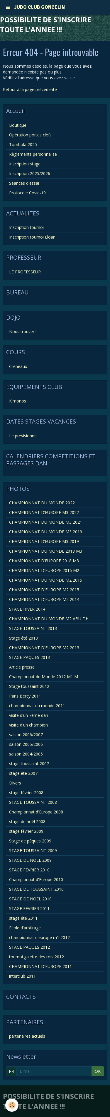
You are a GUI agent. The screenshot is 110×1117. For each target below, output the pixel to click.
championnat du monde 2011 (37, 705)
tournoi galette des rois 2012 (36, 957)
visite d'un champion (28, 725)
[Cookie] (11, 1105)
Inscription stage (24, 164)
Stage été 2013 (23, 638)
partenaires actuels (27, 1036)
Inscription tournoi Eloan (32, 237)
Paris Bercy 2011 (25, 696)
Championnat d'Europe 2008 (36, 812)
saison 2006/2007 (26, 734)
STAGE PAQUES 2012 (29, 947)
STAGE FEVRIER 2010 (29, 870)
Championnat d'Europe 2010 (36, 879)
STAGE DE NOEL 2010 (30, 899)
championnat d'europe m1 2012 (39, 937)
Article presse (22, 667)
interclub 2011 (22, 976)
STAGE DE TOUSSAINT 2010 (36, 889)
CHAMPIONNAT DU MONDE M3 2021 (45, 522)
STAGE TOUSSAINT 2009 (33, 850)
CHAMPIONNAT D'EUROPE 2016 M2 (44, 570)
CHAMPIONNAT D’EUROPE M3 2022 (44, 512)
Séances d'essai (24, 183)
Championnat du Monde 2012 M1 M (43, 676)
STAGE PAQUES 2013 (29, 657)
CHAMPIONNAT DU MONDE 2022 (42, 503)
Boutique (17, 125)
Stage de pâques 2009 (30, 841)
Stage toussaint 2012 (29, 686)
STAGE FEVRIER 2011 (29, 908)
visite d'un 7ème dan (28, 715)
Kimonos (17, 401)
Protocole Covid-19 (27, 193)
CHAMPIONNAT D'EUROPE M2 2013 (44, 647)
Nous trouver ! (22, 331)
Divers (15, 783)
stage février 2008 (26, 792)
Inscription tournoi (26, 227)
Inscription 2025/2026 (29, 173)
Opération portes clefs (30, 135)
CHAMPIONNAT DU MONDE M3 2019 (45, 531)
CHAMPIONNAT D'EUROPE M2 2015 (44, 589)
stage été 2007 (23, 773)
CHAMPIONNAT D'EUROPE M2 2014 (44, 599)
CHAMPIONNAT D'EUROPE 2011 (40, 966)
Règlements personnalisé (33, 154)
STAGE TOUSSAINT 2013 (33, 628)
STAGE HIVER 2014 (27, 609)
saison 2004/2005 (26, 754)
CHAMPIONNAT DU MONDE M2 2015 (45, 580)
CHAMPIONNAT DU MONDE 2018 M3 (45, 551)
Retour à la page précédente (30, 89)
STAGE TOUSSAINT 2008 (33, 802)
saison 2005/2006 (26, 744)
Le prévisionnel (23, 435)
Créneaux (18, 366)
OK (98, 1071)
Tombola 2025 (23, 144)
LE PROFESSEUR (25, 272)
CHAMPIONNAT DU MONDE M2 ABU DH (49, 618)
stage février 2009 (26, 831)
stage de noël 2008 (27, 821)
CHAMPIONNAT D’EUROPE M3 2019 (44, 541)
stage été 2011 (23, 918)
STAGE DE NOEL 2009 (30, 860)
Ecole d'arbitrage (25, 928)
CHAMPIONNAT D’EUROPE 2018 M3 (44, 560)
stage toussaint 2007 (29, 763)
